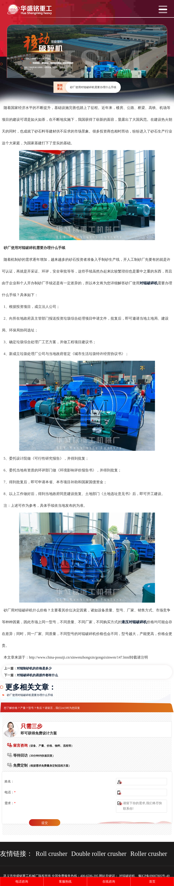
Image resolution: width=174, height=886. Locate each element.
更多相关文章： (30, 687)
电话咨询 (21, 881)
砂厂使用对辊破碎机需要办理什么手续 (30, 695)
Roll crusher (51, 853)
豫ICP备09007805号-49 (153, 876)
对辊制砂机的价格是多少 (34, 668)
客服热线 (65, 881)
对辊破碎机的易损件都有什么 (37, 675)
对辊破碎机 (127, 876)
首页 (152, 881)
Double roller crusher (98, 853)
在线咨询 (108, 881)
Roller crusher (148, 853)
